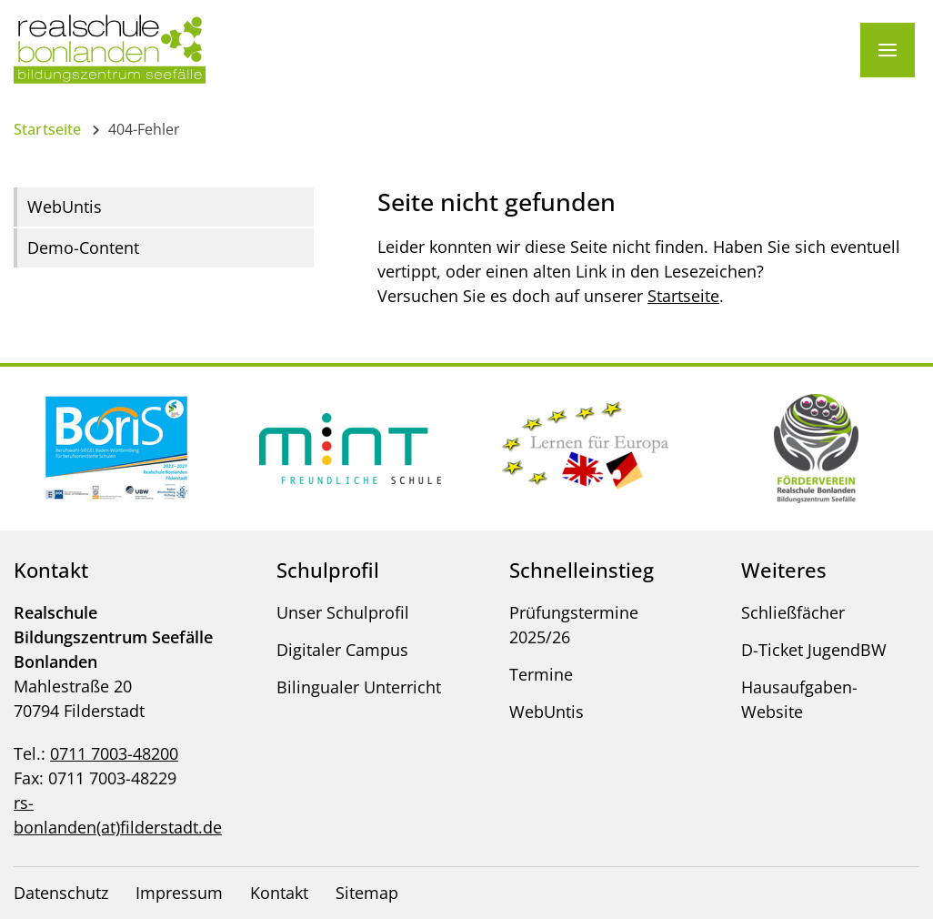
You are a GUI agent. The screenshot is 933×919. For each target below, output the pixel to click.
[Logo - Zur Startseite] (110, 48)
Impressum (179, 893)
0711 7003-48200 (114, 753)
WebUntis (64, 206)
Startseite (48, 129)
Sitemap (367, 893)
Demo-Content (83, 247)
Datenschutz (61, 893)
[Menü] (887, 50)
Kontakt (279, 893)
